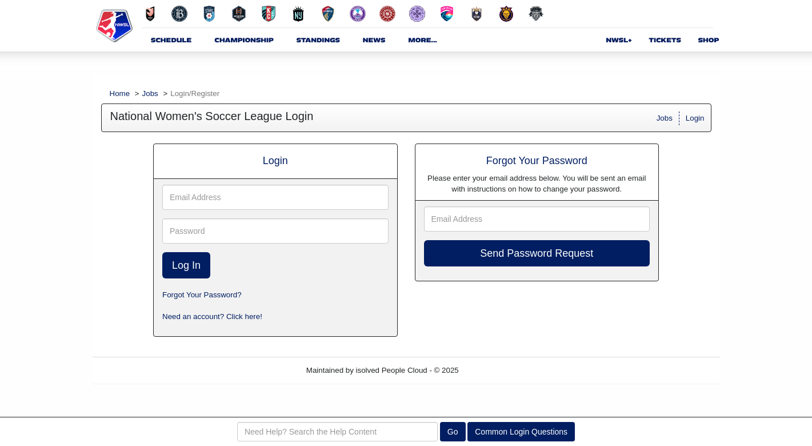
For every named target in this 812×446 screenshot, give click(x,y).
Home (120, 93)
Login (695, 118)
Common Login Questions (521, 431)
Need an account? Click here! (212, 316)
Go (452, 431)
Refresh (492, 370)
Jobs (150, 93)
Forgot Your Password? (202, 294)
